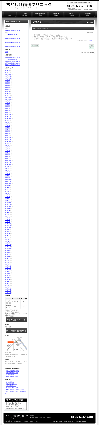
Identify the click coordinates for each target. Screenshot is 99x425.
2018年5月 (7, 235)
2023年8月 (7, 122)
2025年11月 (8, 76)
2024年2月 (7, 110)
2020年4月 (7, 195)
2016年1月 (7, 287)
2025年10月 (8, 78)
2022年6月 (7, 149)
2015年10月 (8, 293)
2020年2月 (7, 199)
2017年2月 (7, 262)
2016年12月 (8, 266)
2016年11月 (8, 268)
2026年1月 (7, 72)
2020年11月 (8, 181)
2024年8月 (7, 103)
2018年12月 (8, 224)
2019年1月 (7, 222)
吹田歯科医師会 (11, 386)
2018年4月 (7, 237)
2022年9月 (7, 143)
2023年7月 (7, 124)
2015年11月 (8, 291)
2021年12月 (8, 160)
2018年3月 (7, 239)
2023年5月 (7, 128)
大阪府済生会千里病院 (12, 373)
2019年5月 (7, 214)
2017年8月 (7, 252)
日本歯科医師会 (11, 382)
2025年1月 (7, 95)
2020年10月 (8, 183)
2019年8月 (7, 208)
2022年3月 (7, 154)
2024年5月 (7, 106)
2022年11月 (8, 139)
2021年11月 (8, 162)
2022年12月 (8, 137)
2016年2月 (7, 285)
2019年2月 (7, 220)
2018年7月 (7, 233)
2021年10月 (8, 164)
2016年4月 (7, 281)
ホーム (7, 421)
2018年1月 (7, 243)
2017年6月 (7, 256)
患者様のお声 (18, 421)
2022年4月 (7, 153)
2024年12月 (8, 97)
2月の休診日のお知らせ (11, 34)
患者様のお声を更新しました (12, 30)
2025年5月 (7, 87)
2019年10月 (8, 206)
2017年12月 (8, 245)
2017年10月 (8, 248)
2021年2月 (7, 176)
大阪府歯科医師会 (11, 384)
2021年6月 (7, 170)
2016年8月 (7, 273)
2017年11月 (8, 247)
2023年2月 (7, 133)
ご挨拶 (12, 421)
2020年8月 (7, 187)
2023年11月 (8, 116)
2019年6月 (7, 212)
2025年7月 (7, 83)
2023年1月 (7, 135)
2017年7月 (7, 254)
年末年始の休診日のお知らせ (12, 42)
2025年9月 (7, 80)
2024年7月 (7, 105)
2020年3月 (7, 197)
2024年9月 (7, 101)
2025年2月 (7, 93)
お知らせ (37, 421)
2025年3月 (7, 91)
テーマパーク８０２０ (12, 388)
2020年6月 (7, 191)
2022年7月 (7, 147)
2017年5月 (7, 258)
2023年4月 (7, 130)
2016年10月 (8, 270)
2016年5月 (7, 279)
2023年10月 (8, 118)
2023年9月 (7, 120)
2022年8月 (7, 145)
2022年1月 (7, 158)
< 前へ (91, 45)
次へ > (91, 48)
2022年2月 (7, 156)
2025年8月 (7, 82)
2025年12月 (8, 74)
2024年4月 (7, 108)
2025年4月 (7, 89)
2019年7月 (7, 210)
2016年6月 (7, 277)
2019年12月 (8, 202)
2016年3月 (7, 283)
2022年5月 (7, 151)
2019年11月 (8, 204)
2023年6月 (7, 126)
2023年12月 (8, 114)
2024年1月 (7, 112)
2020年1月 (7, 201)
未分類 (90, 40)
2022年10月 (8, 141)
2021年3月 (7, 174)
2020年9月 (7, 185)
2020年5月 (7, 193)
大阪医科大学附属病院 (12, 376)
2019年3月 (7, 218)
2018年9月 (7, 229)
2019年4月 (7, 216)
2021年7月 (7, 168)
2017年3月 (7, 260)
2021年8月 (7, 166)
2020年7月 (7, 189)
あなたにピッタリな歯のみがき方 (15, 389)
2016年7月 (7, 275)
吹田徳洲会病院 (10, 375)
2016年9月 (7, 272)
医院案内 (25, 421)
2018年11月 (8, 225)
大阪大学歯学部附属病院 (12, 371)
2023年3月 (7, 131)
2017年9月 (7, 250)
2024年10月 (8, 99)
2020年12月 (8, 179)
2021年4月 (7, 172)
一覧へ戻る (35, 45)
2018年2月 (7, 241)
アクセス (31, 421)
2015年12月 (8, 289)
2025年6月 (7, 85)
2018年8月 (7, 231)
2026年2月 (7, 70)
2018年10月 (8, 227)
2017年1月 (7, 264)
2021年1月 (7, 177)
